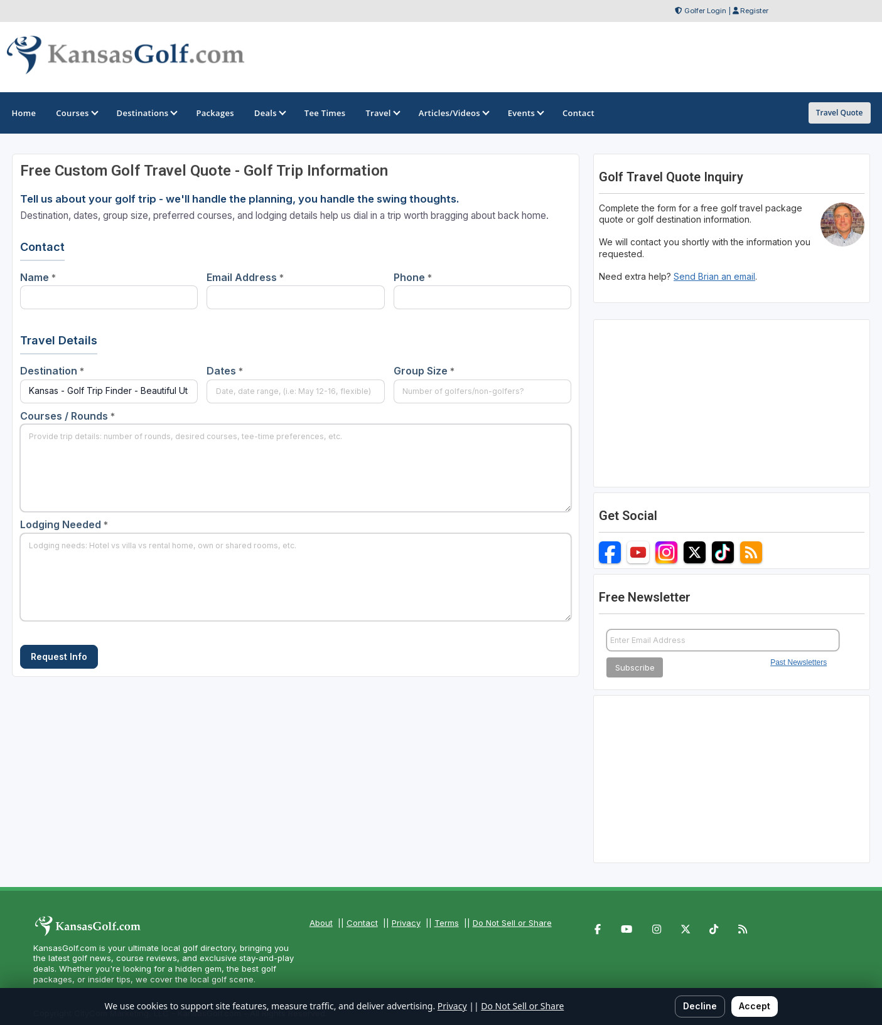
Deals (269, 113)
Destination (52, 370)
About (321, 923)
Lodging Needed (64, 524)
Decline (700, 1006)
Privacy (406, 923)
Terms (446, 923)
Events (525, 113)
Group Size (424, 370)
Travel (381, 113)
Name (38, 277)
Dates (225, 370)
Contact (362, 923)
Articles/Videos (453, 113)
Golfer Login (705, 10)
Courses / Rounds (67, 416)
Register (754, 10)
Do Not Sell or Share (512, 923)
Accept (754, 1006)
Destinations (146, 113)
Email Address (245, 277)
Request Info (59, 656)
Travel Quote (839, 112)
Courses (76, 113)
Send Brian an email (714, 276)
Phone (413, 277)
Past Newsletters (798, 662)
